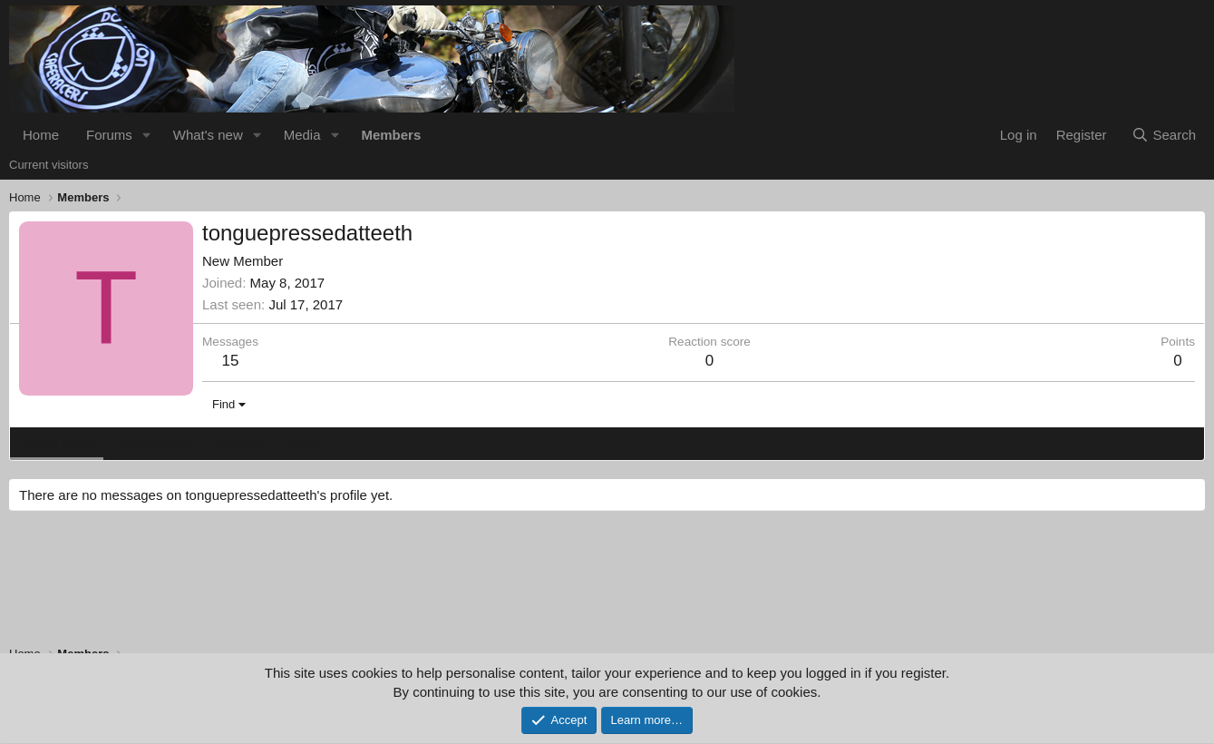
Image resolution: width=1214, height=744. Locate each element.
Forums (109, 134)
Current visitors (48, 164)
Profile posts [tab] (56, 442)
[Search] (1163, 135)
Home (41, 134)
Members (391, 134)
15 (230, 360)
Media (302, 134)
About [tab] (300, 442)
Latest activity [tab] (153, 442)
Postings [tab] (238, 442)
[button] (147, 135)
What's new (208, 134)
